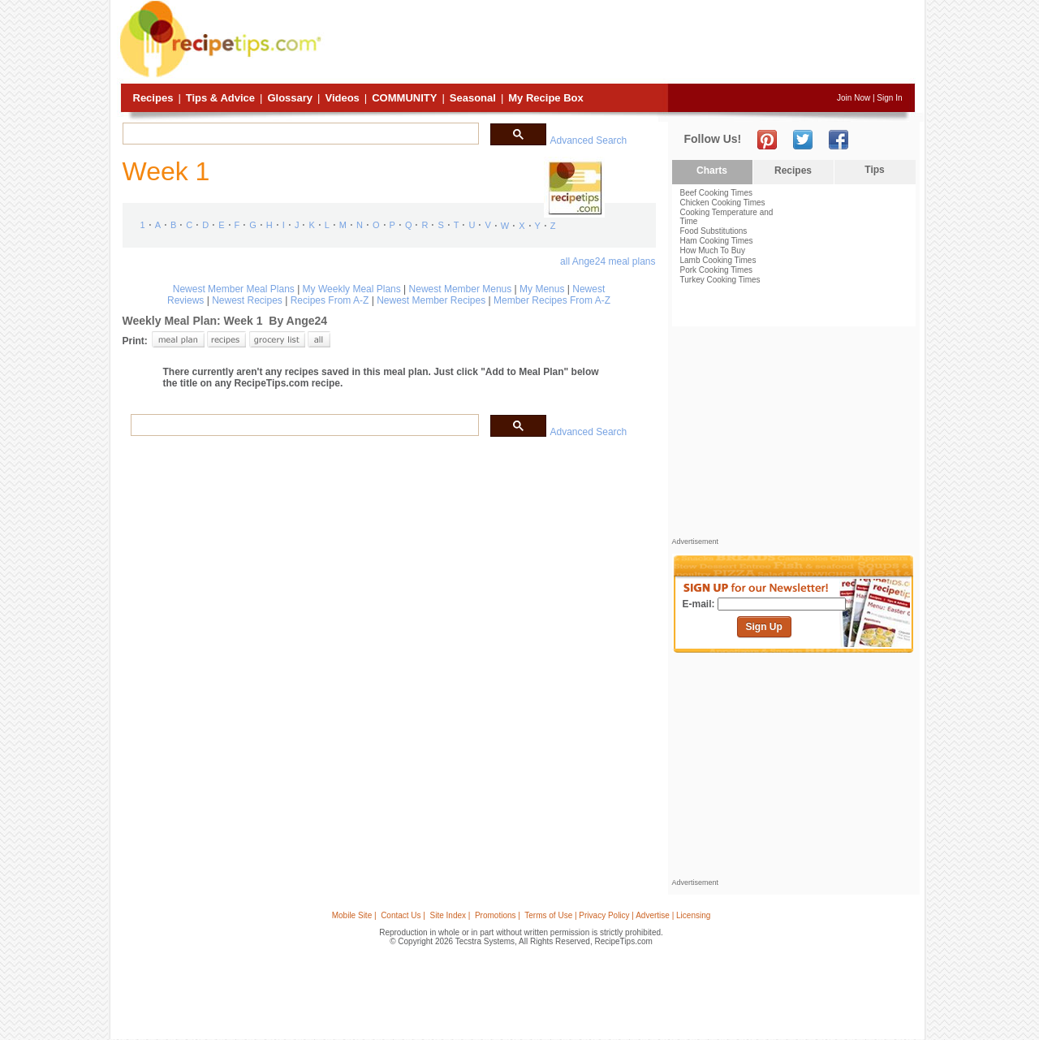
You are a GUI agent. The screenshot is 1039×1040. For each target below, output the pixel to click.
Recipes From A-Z (330, 300)
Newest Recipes (247, 300)
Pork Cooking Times (716, 269)
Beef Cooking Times (716, 192)
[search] (299, 133)
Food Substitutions (714, 231)
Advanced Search (588, 140)
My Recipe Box (545, 98)
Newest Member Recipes (431, 300)
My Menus (542, 289)
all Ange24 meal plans (607, 261)
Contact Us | (403, 915)
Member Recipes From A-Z (552, 300)
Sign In (889, 97)
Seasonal (473, 98)
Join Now (853, 97)
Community (404, 98)
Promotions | (497, 915)
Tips (874, 169)
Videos (342, 98)
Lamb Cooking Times (718, 260)
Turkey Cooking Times (720, 279)
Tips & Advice (220, 98)
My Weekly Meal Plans (352, 289)
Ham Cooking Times (716, 240)
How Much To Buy (712, 250)
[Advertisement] (620, 43)
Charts (711, 170)
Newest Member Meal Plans (234, 289)
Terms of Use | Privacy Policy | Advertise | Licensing (617, 915)
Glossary (290, 98)
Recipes (153, 98)
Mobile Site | (354, 915)
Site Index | (450, 915)
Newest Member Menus (460, 289)
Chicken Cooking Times (722, 202)
